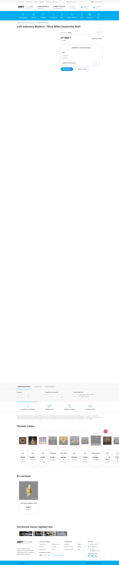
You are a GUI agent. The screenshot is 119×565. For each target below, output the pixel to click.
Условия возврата (69, 549)
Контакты (55, 1)
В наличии (48, 1)
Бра (23, 22)
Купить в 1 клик (82, 69)
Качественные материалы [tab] (27, 407)
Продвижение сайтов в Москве (94, 562)
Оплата (35, 1)
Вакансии (53, 546)
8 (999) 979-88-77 (43, 6)
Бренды (79, 546)
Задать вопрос (50, 386)
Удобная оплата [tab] (49, 407)
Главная (19, 22)
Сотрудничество (55, 544)
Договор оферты (21, 562)
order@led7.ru (93, 546)
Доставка (41, 1)
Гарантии (79, 544)
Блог (78, 549)
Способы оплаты (69, 546)
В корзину (67, 69)
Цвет (63, 52)
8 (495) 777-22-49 (59, 6)
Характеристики (24, 386)
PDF (98, 32)
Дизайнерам (29, 1)
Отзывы (53, 549)
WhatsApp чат (41, 8)
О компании (21, 1)
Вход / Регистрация (97, 1)
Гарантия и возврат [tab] (69, 407)
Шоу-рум (41, 546)
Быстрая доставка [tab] (90, 407)
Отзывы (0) (37, 386)
